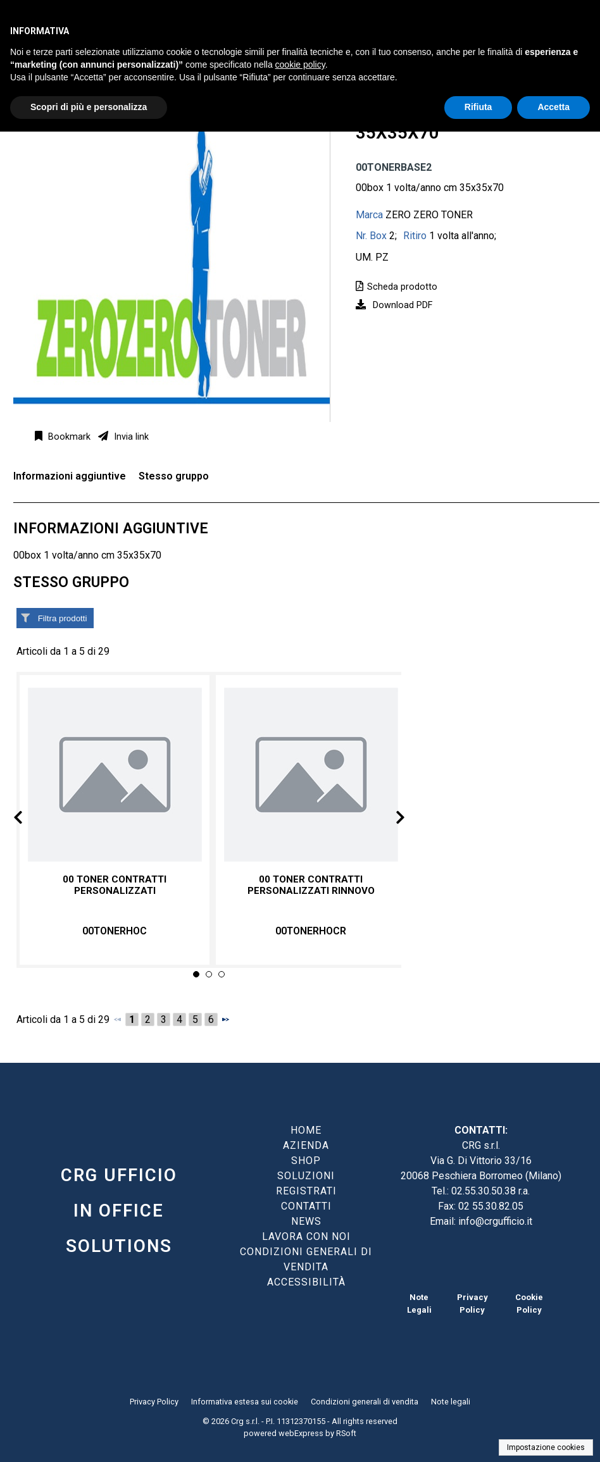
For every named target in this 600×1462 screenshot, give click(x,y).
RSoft (346, 1433)
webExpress (300, 1433)
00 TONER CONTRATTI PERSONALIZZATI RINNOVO (311, 885)
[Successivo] (225, 1019)
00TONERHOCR (310, 931)
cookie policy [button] (300, 64)
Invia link (130, 436)
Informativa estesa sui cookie (244, 1401)
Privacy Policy (154, 1401)
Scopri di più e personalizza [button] (88, 107)
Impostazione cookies (546, 1447)
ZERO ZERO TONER (429, 215)
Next (390, 820)
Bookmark (68, 436)
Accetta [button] (553, 107)
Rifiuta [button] (478, 107)
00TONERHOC (114, 931)
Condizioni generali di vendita (364, 1401)
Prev (28, 820)
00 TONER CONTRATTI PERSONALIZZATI (114, 885)
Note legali (450, 1401)
